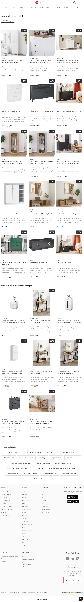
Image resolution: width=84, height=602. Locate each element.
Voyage (67, 8)
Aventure (24, 512)
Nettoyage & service (7, 500)
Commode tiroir (9, 458)
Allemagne (25, 539)
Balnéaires (25, 506)
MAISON (44, 497)
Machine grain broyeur (30, 474)
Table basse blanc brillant (41, 479)
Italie (23, 542)
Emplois (3, 562)
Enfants (57, 8)
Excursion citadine (27, 524)
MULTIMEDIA (46, 512)
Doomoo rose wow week (26, 458)
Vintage (23, 8)
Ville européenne (27, 530)
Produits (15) (6, 21)
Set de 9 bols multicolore (50, 474)
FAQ (23, 557)
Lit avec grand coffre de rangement (17, 468)
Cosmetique (45, 8)
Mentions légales (42, 592)
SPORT (44, 503)
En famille (24, 518)
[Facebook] (67, 559)
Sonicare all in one (37, 468)
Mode (14, 8)
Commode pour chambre (16, 452)
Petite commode (51, 452)
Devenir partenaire (73, 580)
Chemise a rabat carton (43, 463)
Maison (33, 8)
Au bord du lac (26, 500)
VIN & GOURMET (47, 509)
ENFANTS (45, 506)
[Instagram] (77, 559)
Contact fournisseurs (28, 560)
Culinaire (24, 515)
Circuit (23, 527)
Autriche (24, 533)
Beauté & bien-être (6, 491)
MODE (44, 494)
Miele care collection (13, 474)
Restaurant (4, 497)
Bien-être (24, 494)
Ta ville (77, 8)
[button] (81, 599)
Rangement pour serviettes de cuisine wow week (62, 468)
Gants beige (42, 458)
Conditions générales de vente (10, 592)
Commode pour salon (67, 452)
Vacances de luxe (27, 509)
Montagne (25, 497)
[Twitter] (72, 559)
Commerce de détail (7, 509)
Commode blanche (35, 452)
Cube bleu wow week (73, 458)
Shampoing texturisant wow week (21, 463)
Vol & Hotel (25, 521)
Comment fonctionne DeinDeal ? (10, 558)
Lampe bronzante (56, 458)
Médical (3, 512)
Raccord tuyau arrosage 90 (63, 463)
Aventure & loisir (6, 494)
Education (4, 503)
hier (75, 575)
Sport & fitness (5, 515)
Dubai (23, 545)
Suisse (23, 491)
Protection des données (28, 592)
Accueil (5, 8)
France (23, 536)
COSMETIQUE (46, 500)
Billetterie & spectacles (7, 506)
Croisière (24, 503)
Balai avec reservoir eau (69, 474)
